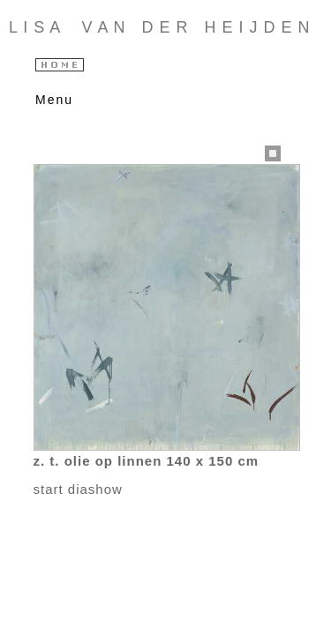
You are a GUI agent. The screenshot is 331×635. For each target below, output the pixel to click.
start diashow (78, 489)
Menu (50, 100)
